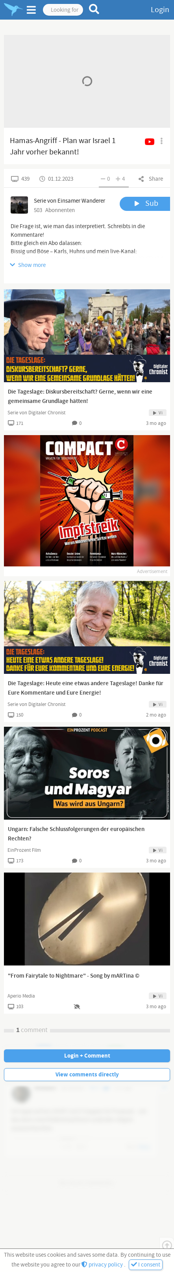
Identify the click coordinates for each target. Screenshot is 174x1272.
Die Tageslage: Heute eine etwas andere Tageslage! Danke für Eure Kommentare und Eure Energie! (85, 688)
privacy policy (102, 1264)
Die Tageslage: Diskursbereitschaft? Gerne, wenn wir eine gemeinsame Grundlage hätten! (80, 396)
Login (160, 10)
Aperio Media (21, 996)
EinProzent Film (24, 850)
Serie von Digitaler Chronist (36, 413)
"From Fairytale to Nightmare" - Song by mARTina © (73, 976)
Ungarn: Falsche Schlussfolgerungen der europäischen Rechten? (76, 834)
